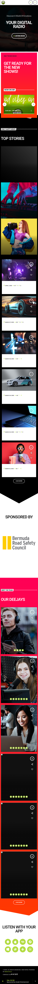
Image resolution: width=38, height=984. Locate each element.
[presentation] (5, 104)
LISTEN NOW (19, 36)
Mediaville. (8, 972)
